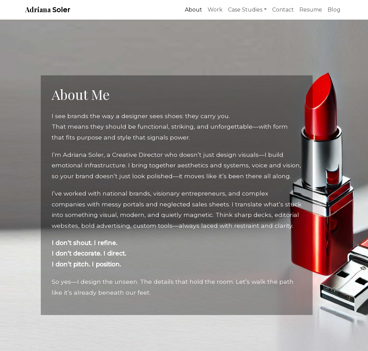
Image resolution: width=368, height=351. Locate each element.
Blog (334, 9)
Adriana (47, 9)
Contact (283, 9)
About (193, 9)
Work (215, 9)
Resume (310, 9)
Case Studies (245, 9)
